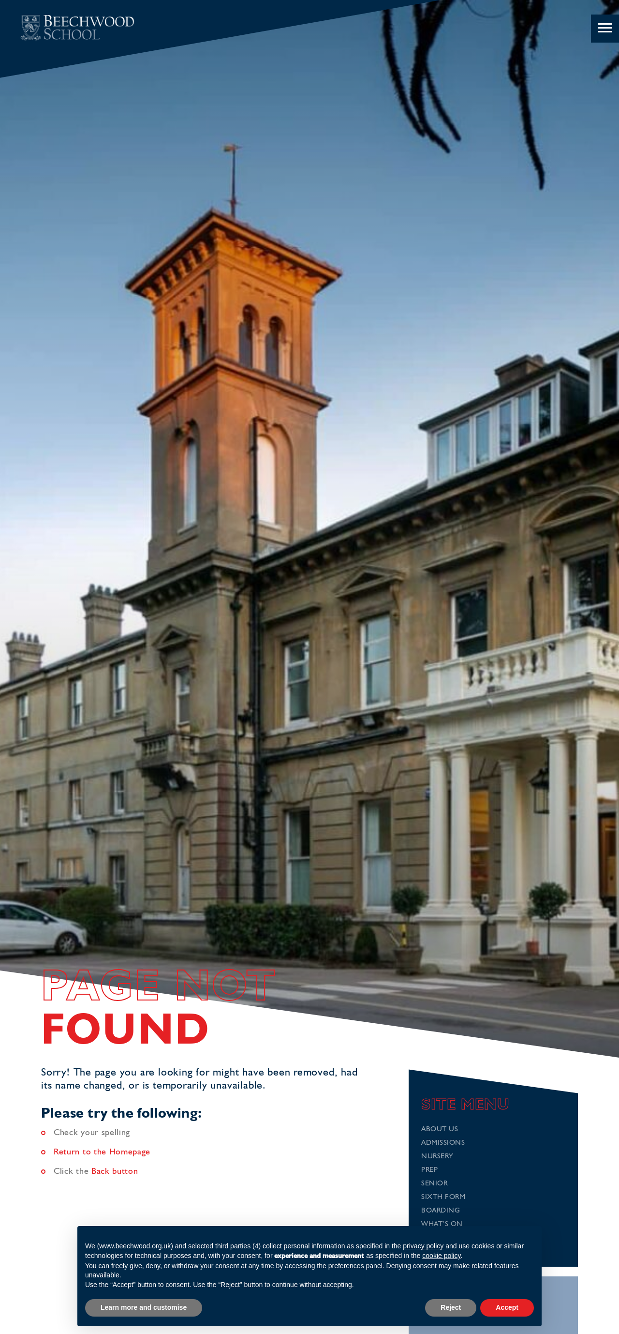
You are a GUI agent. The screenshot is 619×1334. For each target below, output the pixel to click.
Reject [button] (451, 1307)
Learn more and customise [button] (144, 1307)
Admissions (443, 1143)
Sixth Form (443, 1197)
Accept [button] (507, 1307)
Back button (114, 1171)
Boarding (440, 1210)
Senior (434, 1183)
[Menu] (605, 29)
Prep (429, 1170)
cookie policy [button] (441, 1255)
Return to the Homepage (102, 1152)
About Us (439, 1129)
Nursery (437, 1156)
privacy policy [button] (423, 1246)
